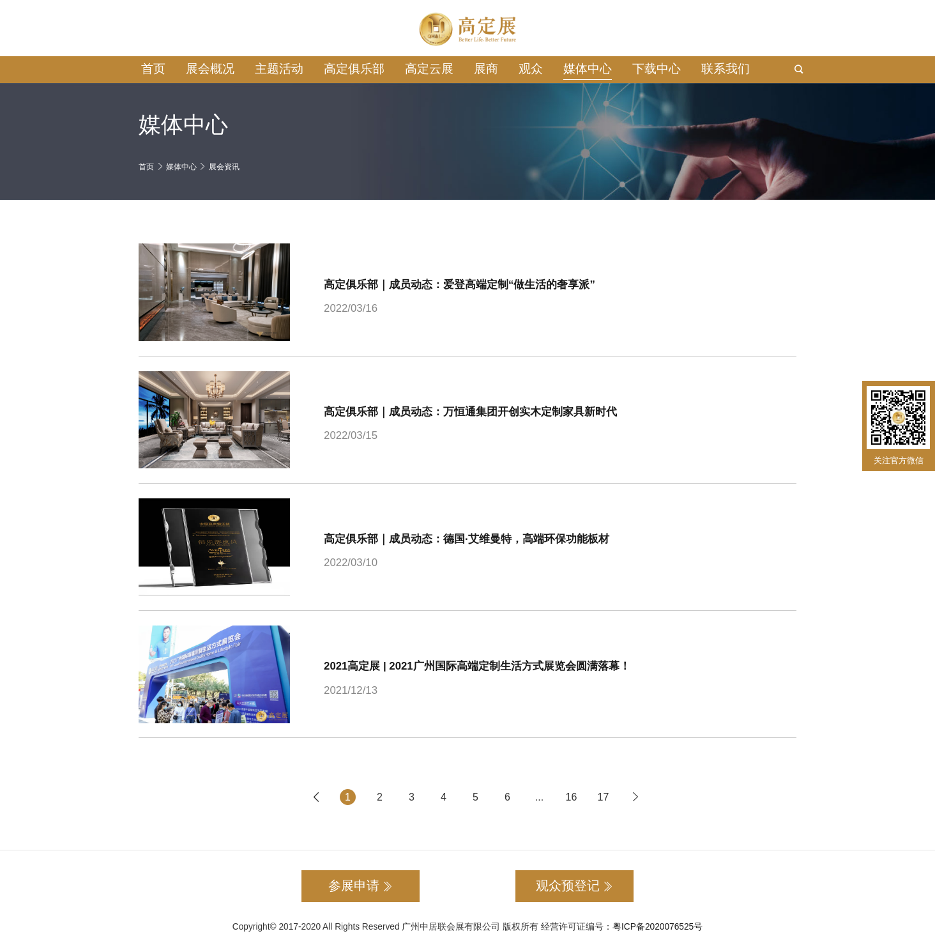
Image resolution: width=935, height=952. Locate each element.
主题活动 (279, 68)
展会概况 (210, 68)
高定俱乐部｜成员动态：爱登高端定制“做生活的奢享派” (459, 285)
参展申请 (360, 886)
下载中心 (656, 68)
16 (571, 797)
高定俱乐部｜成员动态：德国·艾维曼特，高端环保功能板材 (466, 539)
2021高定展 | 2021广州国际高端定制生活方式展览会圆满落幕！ (477, 666)
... (539, 797)
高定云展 (429, 68)
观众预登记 (574, 886)
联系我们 (725, 68)
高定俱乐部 (354, 68)
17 (603, 797)
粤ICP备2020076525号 (657, 927)
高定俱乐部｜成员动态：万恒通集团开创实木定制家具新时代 (470, 412)
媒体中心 (587, 68)
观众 (531, 68)
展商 (486, 68)
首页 (153, 68)
